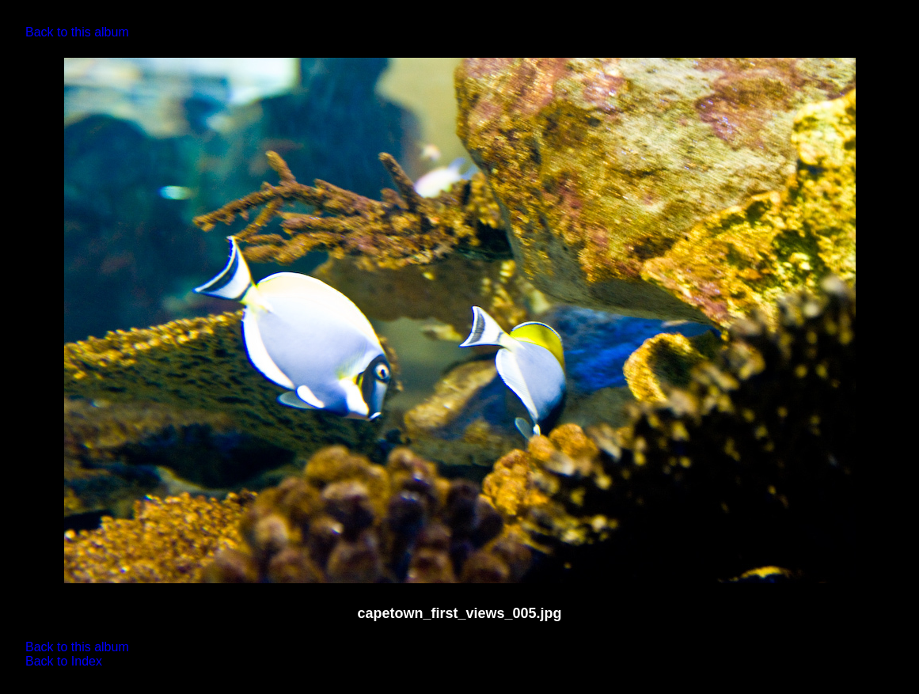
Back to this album (77, 32)
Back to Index (63, 661)
